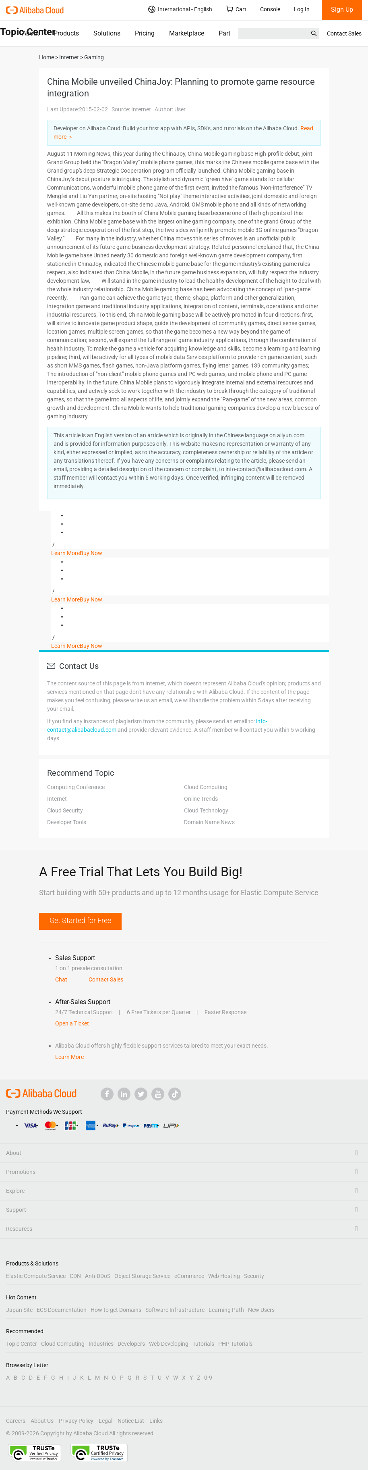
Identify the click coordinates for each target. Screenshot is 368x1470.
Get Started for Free (80, 920)
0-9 (208, 1377)
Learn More (65, 553)
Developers (131, 1344)
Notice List (131, 1421)
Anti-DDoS (97, 1276)
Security (254, 1276)
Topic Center (21, 1344)
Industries (101, 1344)
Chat (61, 979)
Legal (105, 1421)
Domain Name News (209, 822)
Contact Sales (344, 33)
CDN (75, 1276)
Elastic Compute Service (36, 1276)
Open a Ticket (72, 1023)
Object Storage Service (142, 1276)
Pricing (145, 33)
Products (66, 33)
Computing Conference (76, 787)
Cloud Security (65, 810)
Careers (15, 1421)
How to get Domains (116, 1310)
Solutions (106, 33)
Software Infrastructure (175, 1310)
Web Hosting (224, 1276)
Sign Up (342, 9)
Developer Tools (66, 822)
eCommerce (189, 1276)
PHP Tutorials (235, 1344)
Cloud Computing (205, 787)
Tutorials (203, 1344)
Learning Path (226, 1310)
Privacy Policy (76, 1421)
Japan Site (19, 1310)
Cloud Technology (206, 810)
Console (270, 9)
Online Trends (201, 799)
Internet (57, 799)
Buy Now (91, 553)
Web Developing (168, 1344)
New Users (261, 1310)
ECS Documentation (62, 1310)
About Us (42, 1421)
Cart (236, 9)
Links (156, 1421)
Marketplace (186, 33)
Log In (302, 9)
